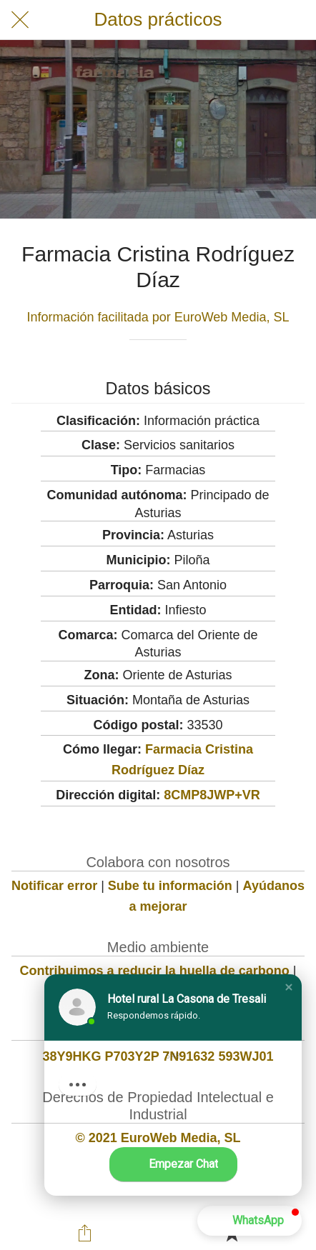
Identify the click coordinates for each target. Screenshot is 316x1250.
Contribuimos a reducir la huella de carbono (155, 971)
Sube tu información (170, 886)
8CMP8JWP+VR (212, 795)
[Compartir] (85, 1233)
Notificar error (54, 886)
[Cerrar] (20, 20)
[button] (289, 987)
